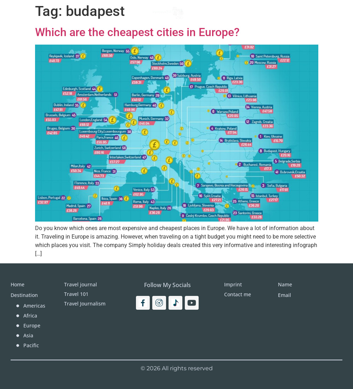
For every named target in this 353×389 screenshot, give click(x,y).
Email (284, 295)
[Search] (327, 12)
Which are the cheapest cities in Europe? (137, 32)
